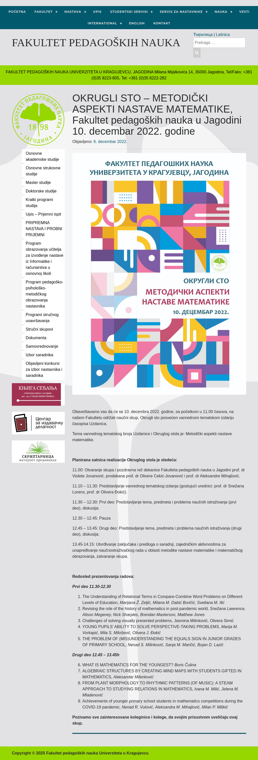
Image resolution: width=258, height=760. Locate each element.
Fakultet (44, 12)
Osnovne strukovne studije (43, 171)
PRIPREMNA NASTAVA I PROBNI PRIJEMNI (44, 229)
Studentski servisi (129, 12)
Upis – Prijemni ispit (43, 214)
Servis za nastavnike (181, 12)
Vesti (244, 12)
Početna (17, 12)
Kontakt (161, 23)
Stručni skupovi (39, 329)
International (102, 23)
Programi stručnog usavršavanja (42, 318)
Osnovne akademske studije (42, 156)
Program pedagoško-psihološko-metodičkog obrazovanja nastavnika (44, 294)
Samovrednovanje (42, 346)
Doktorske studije (41, 191)
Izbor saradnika (39, 355)
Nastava (72, 12)
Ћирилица (203, 34)
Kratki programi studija (39, 202)
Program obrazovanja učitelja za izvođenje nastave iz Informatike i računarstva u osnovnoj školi (44, 258)
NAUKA (221, 12)
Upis (97, 12)
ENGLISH (137, 23)
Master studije (38, 182)
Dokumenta (36, 338)
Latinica (223, 34)
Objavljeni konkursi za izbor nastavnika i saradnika (44, 369)
